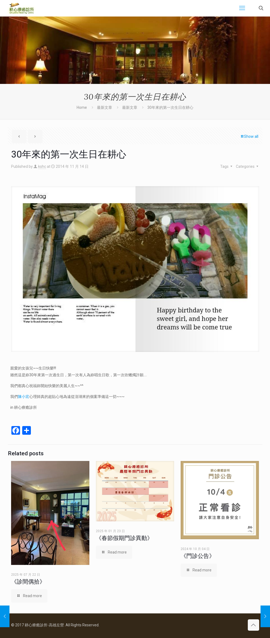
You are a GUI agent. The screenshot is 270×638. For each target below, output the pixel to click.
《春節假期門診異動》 (124, 538)
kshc (42, 166)
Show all (249, 136)
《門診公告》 (198, 556)
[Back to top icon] (253, 625)
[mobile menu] (242, 8)
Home (82, 107)
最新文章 (104, 107)
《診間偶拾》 (28, 581)
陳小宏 (23, 396)
